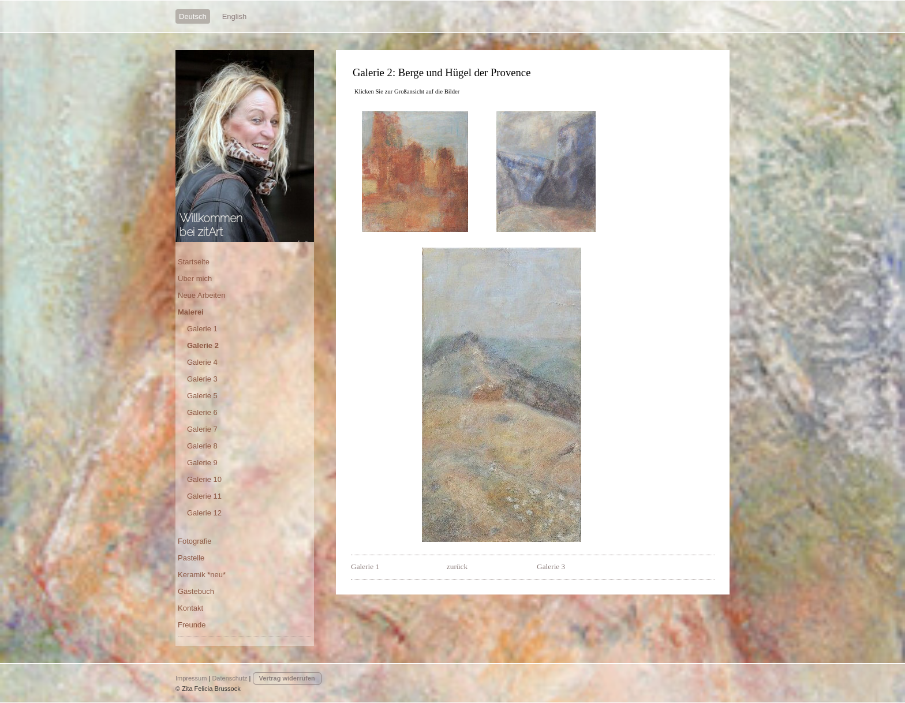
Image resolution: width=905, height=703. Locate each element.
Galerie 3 (551, 566)
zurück (457, 566)
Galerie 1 (366, 566)
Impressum (191, 678)
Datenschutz (229, 678)
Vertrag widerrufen (287, 678)
